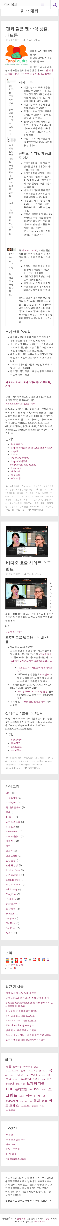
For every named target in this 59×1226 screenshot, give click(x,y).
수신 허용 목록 (13, 884)
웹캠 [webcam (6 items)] (36, 1101)
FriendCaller (37, 761)
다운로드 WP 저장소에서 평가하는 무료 (34, 669)
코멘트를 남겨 (38, 510)
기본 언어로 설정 (14, 964)
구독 (18, 510)
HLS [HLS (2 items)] (26, 1075)
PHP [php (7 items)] (9, 1089)
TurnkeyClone (34, 40)
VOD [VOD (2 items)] (30, 1101)
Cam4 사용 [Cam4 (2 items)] (33, 1071)
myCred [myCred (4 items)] (26, 1079)
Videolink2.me (13, 768)
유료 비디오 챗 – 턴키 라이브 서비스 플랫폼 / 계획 (28, 384)
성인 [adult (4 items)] (8, 1066)
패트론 (19, 489)
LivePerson (12, 831)
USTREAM (11, 904)
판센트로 (29, 493)
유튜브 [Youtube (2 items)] (42, 1106)
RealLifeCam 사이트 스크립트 (21, 1020)
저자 (46, 489)
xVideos (10, 913)
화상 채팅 (28, 489)
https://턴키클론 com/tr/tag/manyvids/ (31, 447)
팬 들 (38, 493)
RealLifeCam (13, 870)
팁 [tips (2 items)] (34, 1096)
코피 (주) (38, 499)
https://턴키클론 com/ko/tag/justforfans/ (23, 463)
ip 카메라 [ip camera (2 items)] (42, 1075)
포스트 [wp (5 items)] (25, 1106)
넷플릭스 (10, 841)
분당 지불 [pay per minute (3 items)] (20, 1084)
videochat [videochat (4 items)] (12, 1101)
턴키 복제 (10, 4)
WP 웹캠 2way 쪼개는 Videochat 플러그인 (31, 662)
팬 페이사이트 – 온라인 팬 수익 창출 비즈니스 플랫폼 (29, 72)
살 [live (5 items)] (48, 1075)
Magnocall (11, 764)
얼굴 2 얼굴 (24, 761)
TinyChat (28, 758)
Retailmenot (12, 879)
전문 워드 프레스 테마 (35, 701)
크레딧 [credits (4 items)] (19, 1075)
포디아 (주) (47, 506)
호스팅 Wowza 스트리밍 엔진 (33, 691)
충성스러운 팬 (16, 503)
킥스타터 (27, 499)
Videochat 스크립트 (16, 1158)
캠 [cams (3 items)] (40, 1070)
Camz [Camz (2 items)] (45, 1071)
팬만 (11, 489)
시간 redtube (13, 875)
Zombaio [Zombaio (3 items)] (10, 1110)
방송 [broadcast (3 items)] (36, 1066)
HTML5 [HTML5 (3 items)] (33, 1075)
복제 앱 (9, 1134)
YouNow (10, 923)
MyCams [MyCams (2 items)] (16, 1079)
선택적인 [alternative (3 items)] (17, 1066)
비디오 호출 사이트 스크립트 (20, 1015)
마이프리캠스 (12, 836)
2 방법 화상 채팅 (14, 631)
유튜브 (9, 933)
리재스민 (37, 486)
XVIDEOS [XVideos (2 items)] (35, 1106)
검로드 (45, 493)
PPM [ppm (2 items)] (30, 1090)
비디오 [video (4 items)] (41, 1095)
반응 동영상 (12, 865)
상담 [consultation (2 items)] (11, 1075)
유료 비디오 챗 (29, 250)
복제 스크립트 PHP (15, 1139)
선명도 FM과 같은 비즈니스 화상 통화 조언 (27, 997)
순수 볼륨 (11, 860)
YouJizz (10, 918)
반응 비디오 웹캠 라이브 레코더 (21, 1010)
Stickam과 (11, 889)
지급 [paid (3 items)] (49, 1079)
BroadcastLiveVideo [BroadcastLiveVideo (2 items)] (12, 1071)
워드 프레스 (17, 444)
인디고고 (15, 496)
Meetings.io (24, 764)
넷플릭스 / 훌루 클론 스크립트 (21, 1030)
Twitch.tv (11, 899)
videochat (37, 764)
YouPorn (11, 928)
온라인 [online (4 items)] (36, 1079)
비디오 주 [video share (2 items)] (23, 1101)
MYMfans (34, 506)
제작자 (20, 493)
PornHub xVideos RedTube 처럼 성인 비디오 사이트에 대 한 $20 (29, 1004)
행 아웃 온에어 (16, 758)
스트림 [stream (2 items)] (21, 1096)
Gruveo (48, 761)
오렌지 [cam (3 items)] (24, 1070)
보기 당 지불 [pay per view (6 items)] (35, 1083)
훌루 (8, 812)
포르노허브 (11, 855)
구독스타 (10, 510)
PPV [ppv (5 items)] (37, 1089)
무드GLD (15, 743)
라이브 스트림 (13, 821)
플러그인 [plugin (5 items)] (21, 1089)
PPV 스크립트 (13, 1149)
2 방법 (13, 761)
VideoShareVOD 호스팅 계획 (20, 403)
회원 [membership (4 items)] (8, 1079)
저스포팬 (17, 499)
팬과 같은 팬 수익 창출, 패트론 (21, 993)
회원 (37, 503)
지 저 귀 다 (11, 1154)
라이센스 (44, 674)
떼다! (8, 792)
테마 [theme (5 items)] (29, 1095)
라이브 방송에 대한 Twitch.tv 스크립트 (25, 1039)
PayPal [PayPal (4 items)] (10, 1083)
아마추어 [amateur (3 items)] (27, 1066)
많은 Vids (28, 503)
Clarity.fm (26, 486)
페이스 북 (11, 1144)
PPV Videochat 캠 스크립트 (20, 1025)
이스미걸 (25, 496)
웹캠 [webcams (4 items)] (44, 1101)
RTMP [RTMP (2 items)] (43, 1090)
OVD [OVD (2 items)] (43, 1079)
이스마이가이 (37, 496)
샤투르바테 (14, 486)
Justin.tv (10, 817)
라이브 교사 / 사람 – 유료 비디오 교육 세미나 (28, 1035)
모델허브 (13, 506)
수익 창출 (24, 506)
